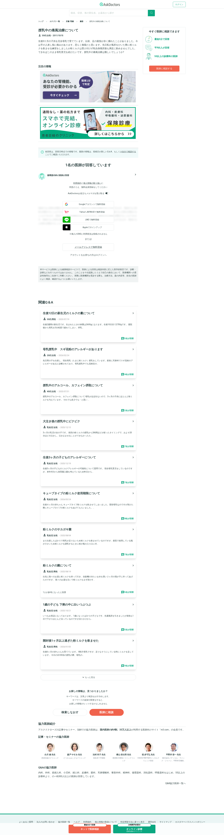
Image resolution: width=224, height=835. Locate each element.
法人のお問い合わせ (46, 822)
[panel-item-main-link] (88, 325)
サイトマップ (166, 822)
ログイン (179, 4)
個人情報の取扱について (106, 822)
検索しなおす (70, 712)
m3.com (165, 730)
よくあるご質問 (26, 822)
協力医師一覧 (64, 822)
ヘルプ (77, 822)
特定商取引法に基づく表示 (132, 822)
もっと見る (88, 677)
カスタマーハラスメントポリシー (190, 822)
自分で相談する (129, 151)
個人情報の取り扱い (92, 183)
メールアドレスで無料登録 (88, 247)
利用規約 (77, 183)
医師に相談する (164, 68)
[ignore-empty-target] (112, 13)
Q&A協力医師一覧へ (175, 783)
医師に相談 (106, 712)
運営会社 (152, 822)
